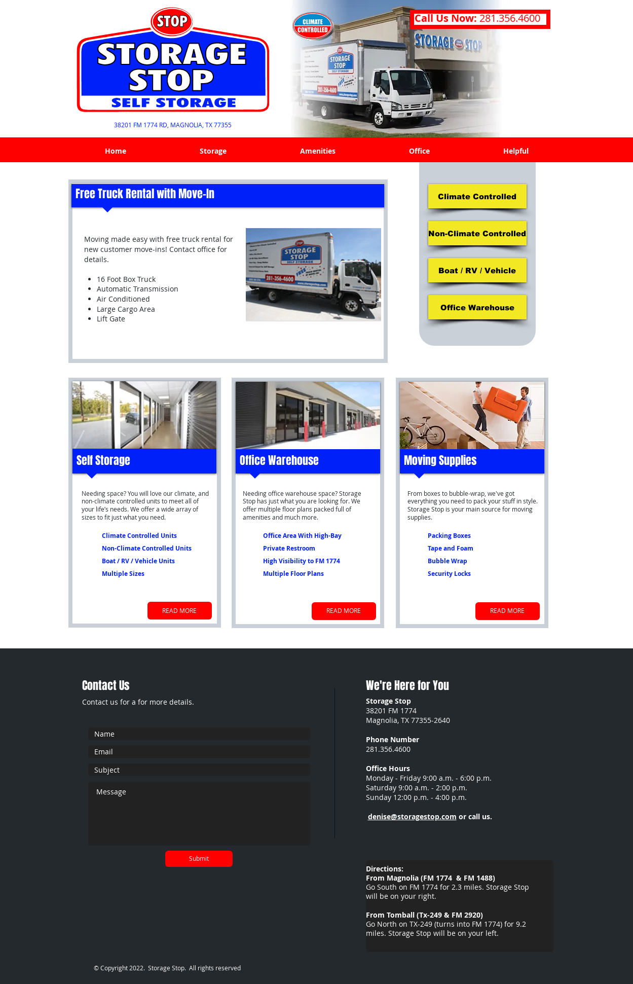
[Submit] (199, 859)
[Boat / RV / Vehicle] (477, 270)
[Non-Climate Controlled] (477, 233)
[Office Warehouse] (477, 307)
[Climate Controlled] (477, 196)
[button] (213, 151)
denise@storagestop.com (412, 816)
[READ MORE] (179, 610)
